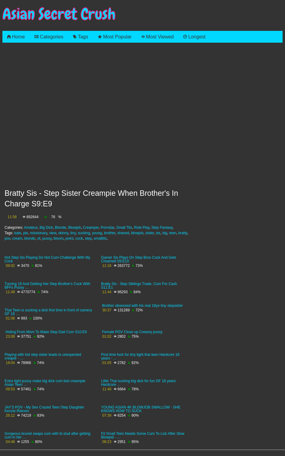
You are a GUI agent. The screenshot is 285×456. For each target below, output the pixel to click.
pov (7, 238)
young (97, 233)
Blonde (60, 227)
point (69, 238)
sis (158, 233)
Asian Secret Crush (59, 14)
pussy (46, 238)
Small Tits (124, 227)
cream (17, 238)
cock (79, 238)
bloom (59, 238)
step (88, 238)
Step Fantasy (162, 227)
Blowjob (74, 227)
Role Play (141, 227)
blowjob (137, 233)
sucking (84, 233)
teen (172, 233)
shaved (123, 233)
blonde (29, 238)
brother (109, 233)
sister (149, 233)
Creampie (91, 227)
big (164, 233)
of (38, 238)
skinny (63, 233)
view (52, 233)
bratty (182, 233)
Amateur (31, 227)
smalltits (100, 238)
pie (25, 233)
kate (17, 233)
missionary (38, 233)
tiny (73, 233)
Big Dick (46, 227)
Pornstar (107, 227)
